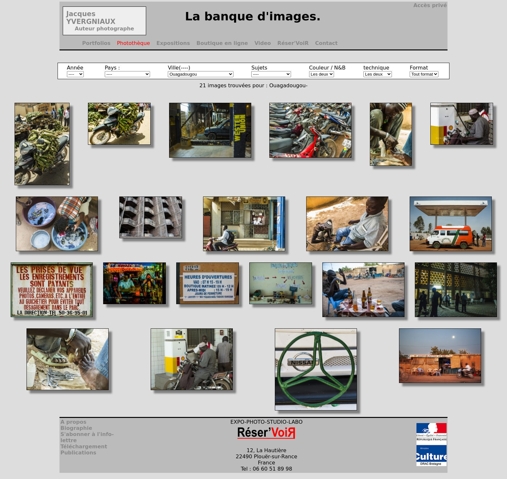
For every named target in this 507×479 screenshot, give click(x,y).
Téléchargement (83, 446)
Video (262, 43)
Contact (326, 43)
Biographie (76, 428)
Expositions (173, 43)
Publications (78, 453)
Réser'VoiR (293, 43)
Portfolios (96, 43)
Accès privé (430, 5)
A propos (73, 422)
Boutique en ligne (222, 43)
